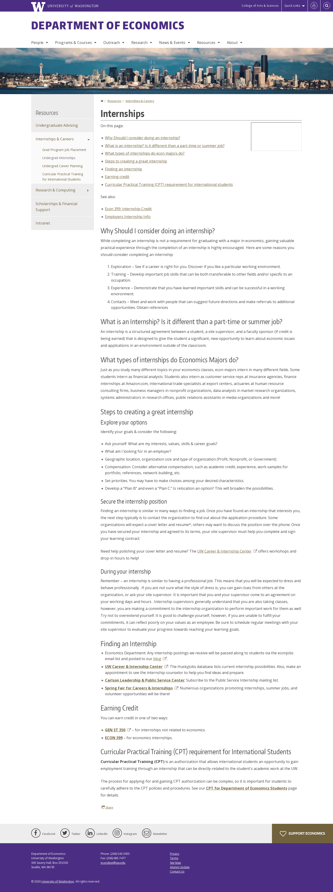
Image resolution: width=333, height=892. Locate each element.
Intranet (43, 223)
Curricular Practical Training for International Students (62, 176)
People (37, 42)
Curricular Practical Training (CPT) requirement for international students (169, 184)
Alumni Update (180, 867)
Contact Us (177, 872)
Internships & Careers (140, 101)
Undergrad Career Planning (62, 166)
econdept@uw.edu (113, 863)
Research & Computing (55, 190)
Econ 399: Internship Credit (128, 208)
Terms (174, 858)
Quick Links (292, 6)
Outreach (111, 42)
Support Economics (302, 833)
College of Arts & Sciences (260, 6)
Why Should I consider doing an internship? (142, 137)
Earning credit (117, 176)
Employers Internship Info (128, 216)
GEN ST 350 (118, 729)
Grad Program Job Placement (64, 150)
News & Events (172, 42)
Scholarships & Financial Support (56, 206)
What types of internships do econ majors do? (145, 153)
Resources (206, 42)
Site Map (175, 863)
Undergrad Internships (58, 158)
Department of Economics (108, 25)
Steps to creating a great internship (136, 161)
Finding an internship (123, 169)
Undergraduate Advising (57, 125)
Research (139, 42)
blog (160, 658)
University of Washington (57, 881)
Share (107, 807)
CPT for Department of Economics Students (246, 788)
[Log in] (314, 6)
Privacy (174, 854)
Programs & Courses (73, 42)
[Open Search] (327, 6)
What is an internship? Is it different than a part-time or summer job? (165, 145)
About (232, 42)
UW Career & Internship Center (227, 551)
